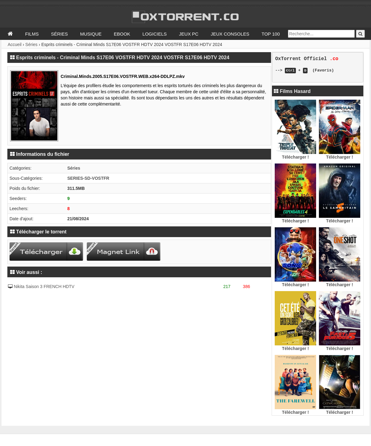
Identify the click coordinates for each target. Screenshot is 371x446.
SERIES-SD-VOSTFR (88, 178)
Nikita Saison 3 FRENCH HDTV (44, 286)
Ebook (122, 34)
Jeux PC (188, 34)
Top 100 (271, 34)
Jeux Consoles (230, 34)
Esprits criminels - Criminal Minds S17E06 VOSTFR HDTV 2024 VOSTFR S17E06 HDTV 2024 (122, 57)
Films (32, 34)
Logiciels (155, 34)
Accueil (14, 44)
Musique (90, 34)
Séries (59, 34)
